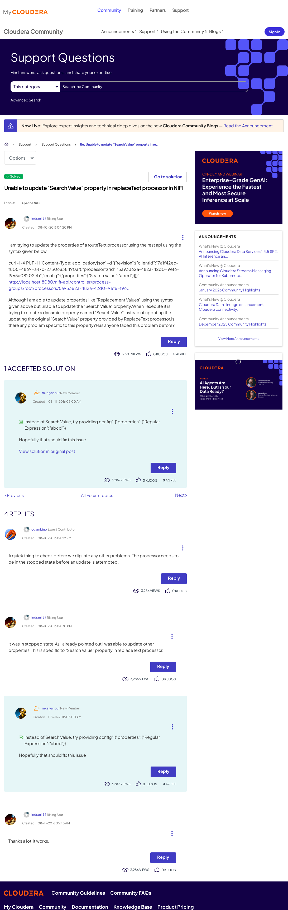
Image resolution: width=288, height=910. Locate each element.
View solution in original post (47, 451)
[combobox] (154, 86)
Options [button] (17, 158)
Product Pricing (175, 907)
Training (135, 10)
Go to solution (168, 176)
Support (180, 10)
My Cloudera (18, 907)
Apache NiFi (30, 203)
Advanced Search (26, 100)
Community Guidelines (78, 893)
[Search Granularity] (35, 86)
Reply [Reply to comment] (163, 467)
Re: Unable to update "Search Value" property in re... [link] (120, 144)
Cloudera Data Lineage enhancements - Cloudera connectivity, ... (233, 307)
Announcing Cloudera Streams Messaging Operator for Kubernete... (235, 273)
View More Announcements (238, 339)
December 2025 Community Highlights (232, 324)
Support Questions (56, 144)
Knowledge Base (132, 907)
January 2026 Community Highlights (229, 289)
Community (109, 10)
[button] (181, 236)
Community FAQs (130, 893)
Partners (158, 10)
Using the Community (182, 31)
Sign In (274, 31)
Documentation (90, 907)
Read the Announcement (248, 125)
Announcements (117, 31)
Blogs (215, 31)
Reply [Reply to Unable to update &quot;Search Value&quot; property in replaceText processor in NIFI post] (174, 341)
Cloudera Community (33, 31)
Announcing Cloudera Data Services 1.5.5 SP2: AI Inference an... (238, 253)
